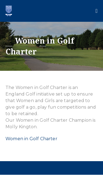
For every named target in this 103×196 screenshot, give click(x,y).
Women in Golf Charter (31, 138)
